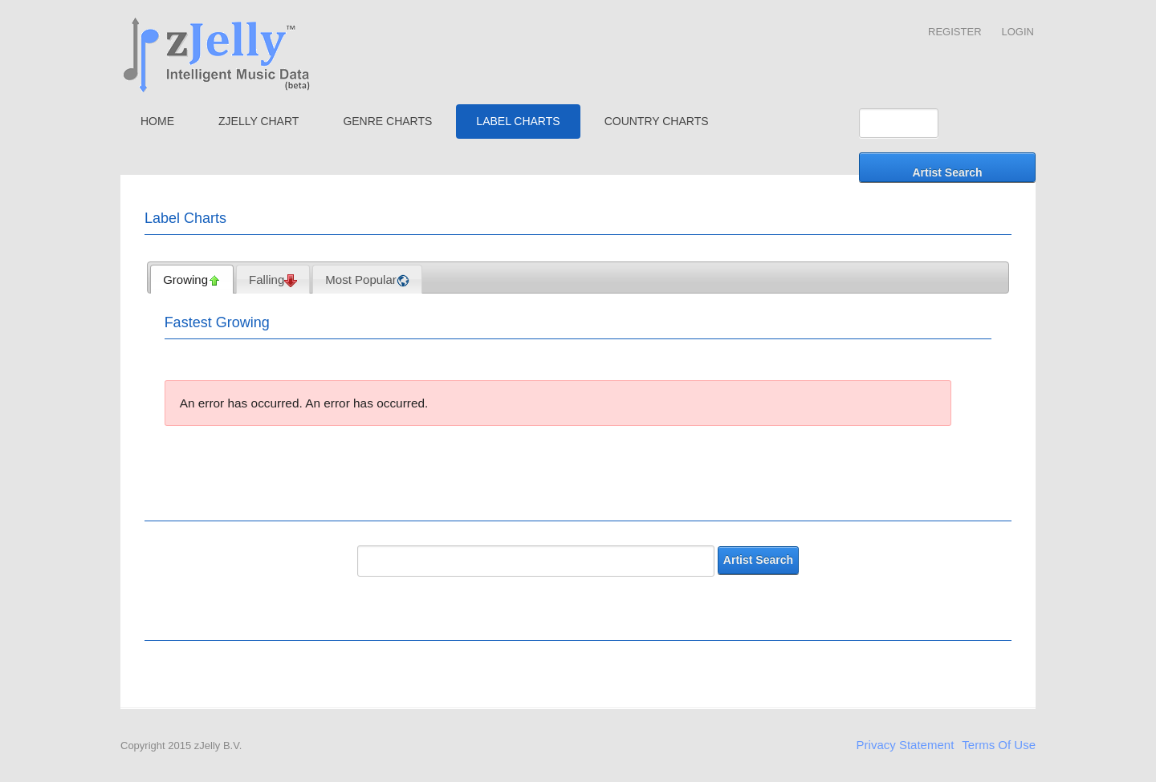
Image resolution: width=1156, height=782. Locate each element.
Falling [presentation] (273, 280)
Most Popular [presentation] (367, 280)
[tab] (192, 279)
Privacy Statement (906, 745)
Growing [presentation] (192, 280)
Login (1018, 32)
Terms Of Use (999, 745)
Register (954, 32)
